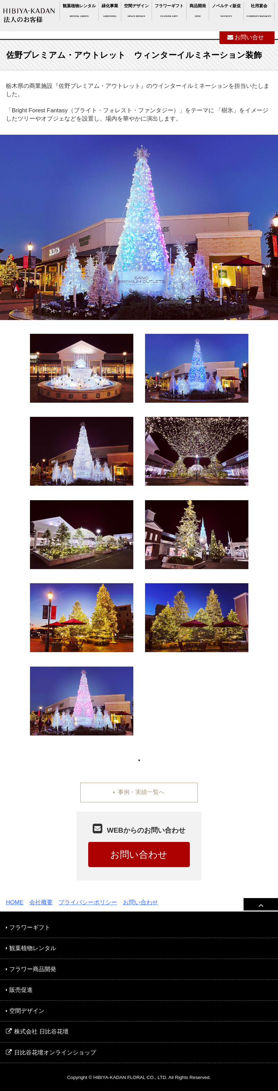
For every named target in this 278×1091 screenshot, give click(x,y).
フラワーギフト (169, 12)
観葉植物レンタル (79, 12)
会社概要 (41, 902)
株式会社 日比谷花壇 (37, 1031)
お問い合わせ (138, 854)
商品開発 (197, 12)
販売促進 (19, 990)
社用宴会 (259, 12)
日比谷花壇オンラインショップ (51, 1052)
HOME (14, 902)
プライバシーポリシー (88, 902)
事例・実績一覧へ (138, 792)
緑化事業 (110, 12)
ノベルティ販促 (226, 12)
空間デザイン (136, 12)
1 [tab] (139, 760)
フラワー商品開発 (31, 969)
